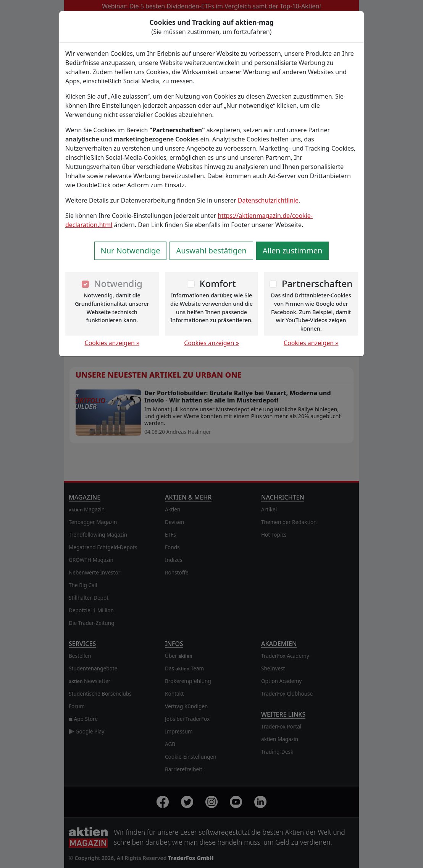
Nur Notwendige (130, 250)
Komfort (217, 283)
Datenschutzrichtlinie (268, 200)
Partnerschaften (317, 283)
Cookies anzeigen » (112, 343)
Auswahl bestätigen (211, 250)
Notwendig (118, 283)
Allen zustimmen (293, 250)
